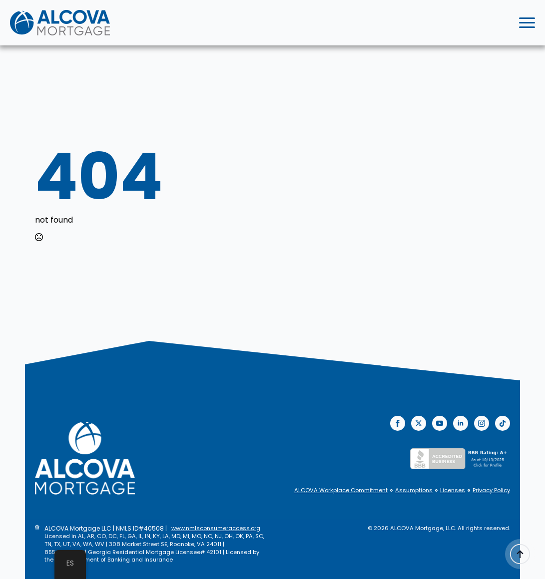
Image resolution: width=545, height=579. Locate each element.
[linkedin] (460, 423)
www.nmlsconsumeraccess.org (215, 528)
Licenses (452, 490)
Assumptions (414, 490)
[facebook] (397, 423)
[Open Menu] (527, 23)
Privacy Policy (491, 490)
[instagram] (481, 423)
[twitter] (418, 423)
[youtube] (439, 423)
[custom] (502, 423)
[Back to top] (520, 554)
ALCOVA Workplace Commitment (341, 490)
